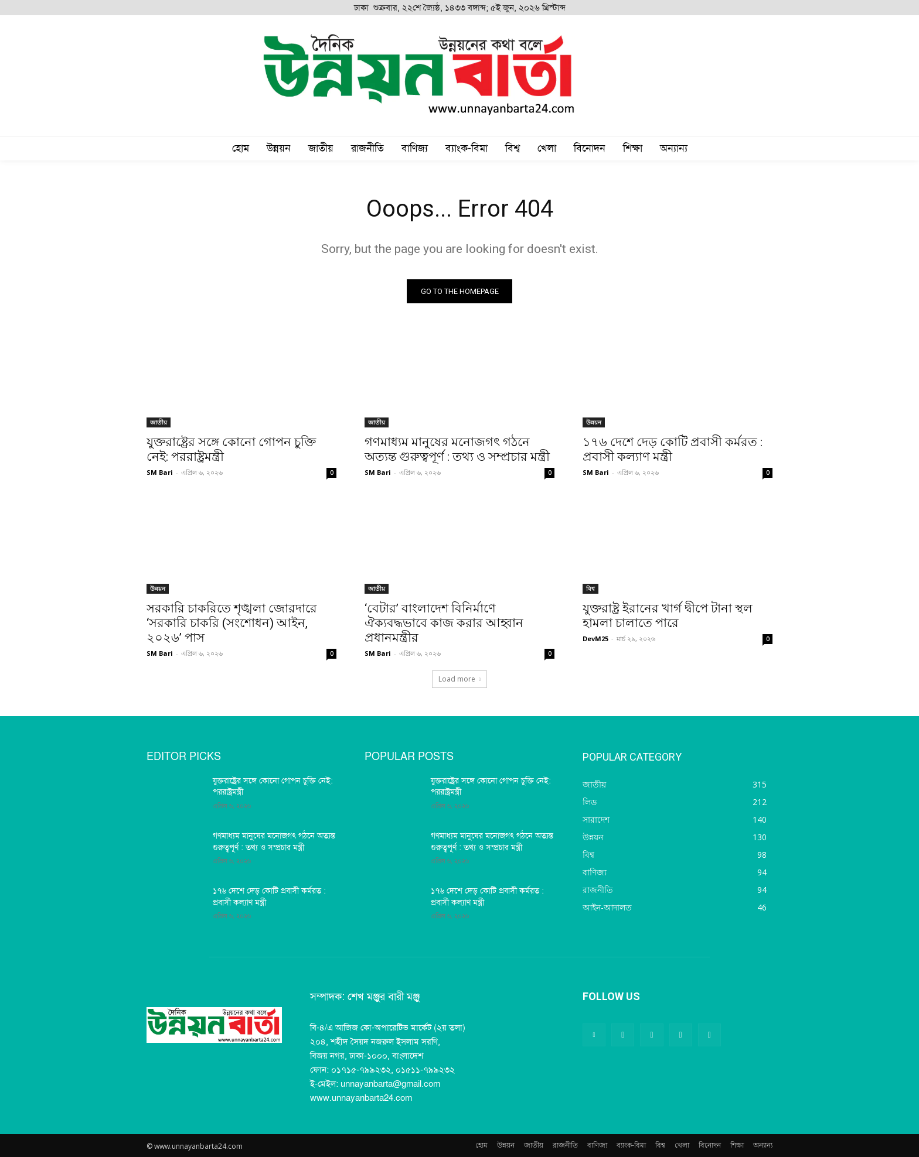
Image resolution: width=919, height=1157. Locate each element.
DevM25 (595, 638)
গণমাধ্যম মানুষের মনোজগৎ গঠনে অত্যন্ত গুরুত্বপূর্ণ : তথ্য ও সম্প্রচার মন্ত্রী (457, 449)
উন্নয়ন (593, 422)
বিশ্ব (590, 588)
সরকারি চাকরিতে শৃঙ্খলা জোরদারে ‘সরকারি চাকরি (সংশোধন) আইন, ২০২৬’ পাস (232, 623)
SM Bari (160, 472)
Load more (459, 679)
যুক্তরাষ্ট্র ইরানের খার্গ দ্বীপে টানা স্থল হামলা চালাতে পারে (668, 615)
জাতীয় (158, 422)
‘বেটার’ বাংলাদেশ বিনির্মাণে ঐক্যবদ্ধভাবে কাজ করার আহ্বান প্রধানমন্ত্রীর (444, 623)
